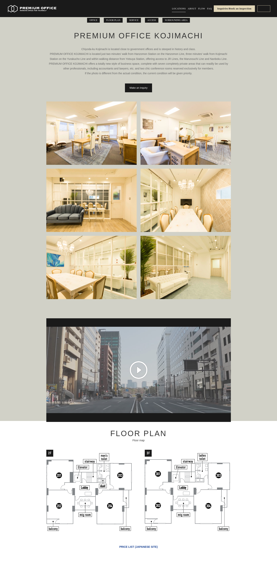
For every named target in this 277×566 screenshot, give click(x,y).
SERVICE (134, 20)
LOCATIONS (179, 8)
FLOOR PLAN (113, 20)
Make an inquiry (138, 87)
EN (264, 9)
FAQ (209, 8)
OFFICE (93, 20)
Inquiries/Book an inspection (234, 8)
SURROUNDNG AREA (176, 20)
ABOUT (192, 8)
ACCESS (151, 20)
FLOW (201, 8)
